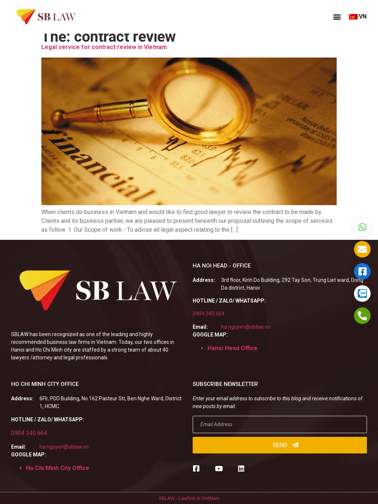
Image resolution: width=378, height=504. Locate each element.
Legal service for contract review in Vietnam (104, 47)
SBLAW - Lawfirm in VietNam (189, 498)
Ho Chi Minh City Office (57, 468)
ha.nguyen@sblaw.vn (245, 327)
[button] (337, 17)
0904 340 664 (208, 314)
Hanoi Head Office (232, 348)
